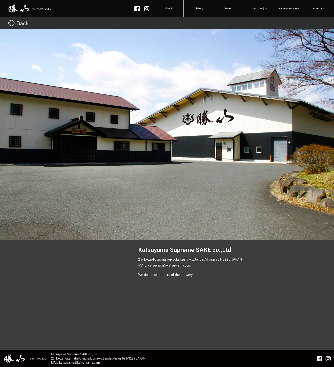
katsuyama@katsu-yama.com (169, 265)
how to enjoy (259, 8)
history (199, 8)
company (319, 8)
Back (167, 23)
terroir (228, 8)
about (168, 8)
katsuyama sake (289, 8)
